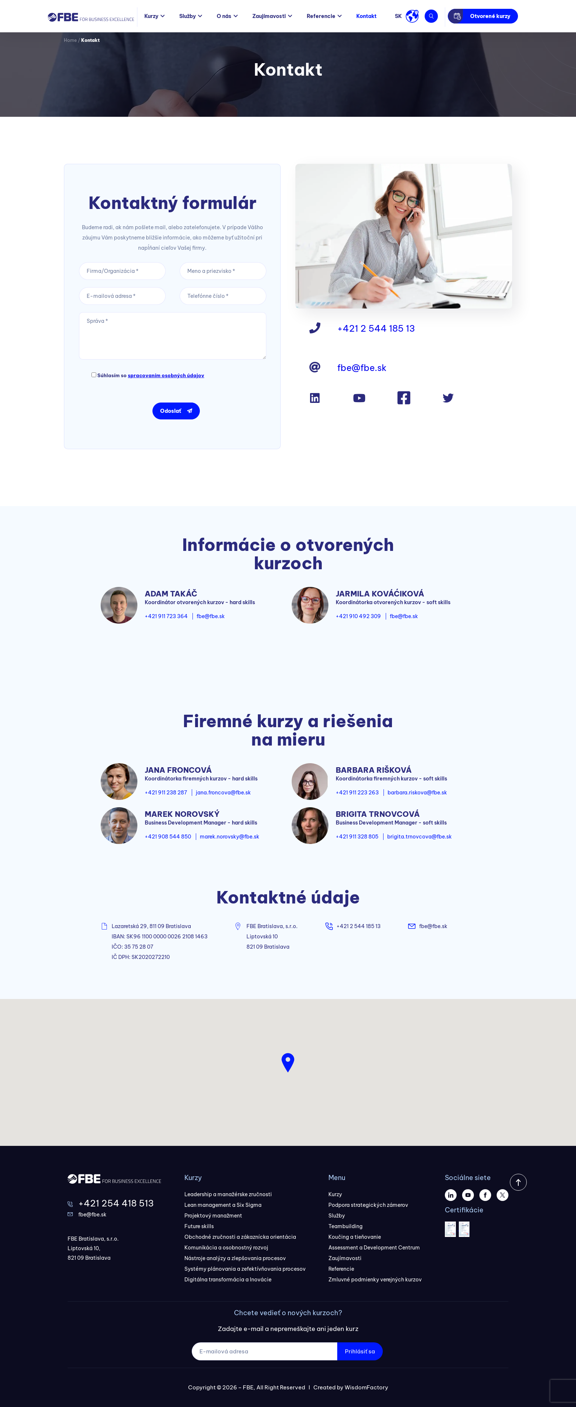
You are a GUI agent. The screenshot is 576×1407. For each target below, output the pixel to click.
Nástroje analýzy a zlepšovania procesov (235, 1258)
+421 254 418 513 (116, 1203)
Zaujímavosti (269, 16)
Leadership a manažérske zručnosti (228, 1194)
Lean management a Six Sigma (223, 1205)
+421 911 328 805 (357, 836)
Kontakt (366, 16)
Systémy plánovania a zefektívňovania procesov (245, 1269)
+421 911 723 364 (166, 616)
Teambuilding (345, 1226)
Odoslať (170, 411)
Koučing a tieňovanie (354, 1237)
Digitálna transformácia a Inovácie (227, 1279)
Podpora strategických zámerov (368, 1205)
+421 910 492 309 (358, 616)
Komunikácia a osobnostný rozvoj (226, 1247)
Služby (187, 16)
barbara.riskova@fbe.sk (417, 792)
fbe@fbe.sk (361, 367)
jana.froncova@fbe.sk (223, 792)
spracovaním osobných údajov (166, 375)
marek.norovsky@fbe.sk (229, 836)
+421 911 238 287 (166, 792)
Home (70, 40)
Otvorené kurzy (490, 16)
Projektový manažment (213, 1215)
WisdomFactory (366, 1387)
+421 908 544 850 (168, 836)
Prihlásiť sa (360, 1351)
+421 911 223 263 (357, 792)
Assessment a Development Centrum (374, 1247)
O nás (224, 16)
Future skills (199, 1226)
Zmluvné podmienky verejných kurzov (375, 1279)
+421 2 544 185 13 (376, 328)
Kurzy (151, 16)
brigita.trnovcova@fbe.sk (419, 836)
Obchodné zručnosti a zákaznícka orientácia (240, 1237)
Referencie (321, 16)
